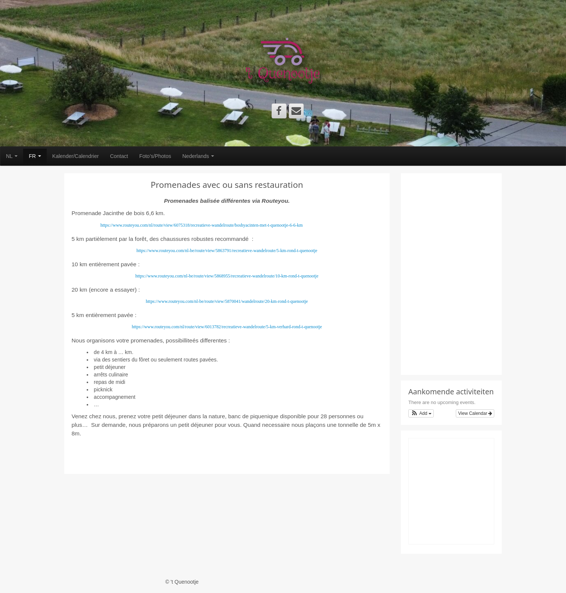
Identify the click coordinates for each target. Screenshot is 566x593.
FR (35, 156)
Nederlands (198, 156)
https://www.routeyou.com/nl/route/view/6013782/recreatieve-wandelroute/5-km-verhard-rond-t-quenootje (227, 326)
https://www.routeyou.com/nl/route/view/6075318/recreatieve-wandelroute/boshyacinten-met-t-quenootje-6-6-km (201, 225)
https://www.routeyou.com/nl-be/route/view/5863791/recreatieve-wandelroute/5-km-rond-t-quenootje (226, 250)
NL (12, 156)
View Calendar (475, 413)
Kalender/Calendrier (75, 156)
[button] (421, 413)
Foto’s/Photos (155, 156)
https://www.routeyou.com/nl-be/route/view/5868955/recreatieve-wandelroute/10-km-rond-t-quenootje (226, 276)
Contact (119, 156)
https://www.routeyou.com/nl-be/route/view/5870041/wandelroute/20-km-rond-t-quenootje (227, 301)
